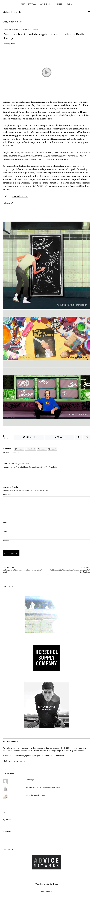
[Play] (46, 72)
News (20, 22)
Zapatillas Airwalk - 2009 (35, 795)
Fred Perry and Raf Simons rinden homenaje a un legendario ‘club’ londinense (68, 569)
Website (6, 541)
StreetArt (44, 467)
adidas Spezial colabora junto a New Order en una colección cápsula (25, 569)
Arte (5, 22)
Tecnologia (59, 4)
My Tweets (7, 819)
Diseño (12, 22)
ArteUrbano (24, 467)
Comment (7, 494)
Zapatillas (32, 4)
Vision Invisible (12, 12)
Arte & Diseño (46, 4)
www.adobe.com (20, 196)
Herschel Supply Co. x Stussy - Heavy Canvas (43, 787)
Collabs (32, 467)
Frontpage (30, 780)
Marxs (13, 44)
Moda (23, 4)
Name (5, 523)
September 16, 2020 (18, 29)
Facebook (7, 831)
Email (5, 532)
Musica (69, 4)
